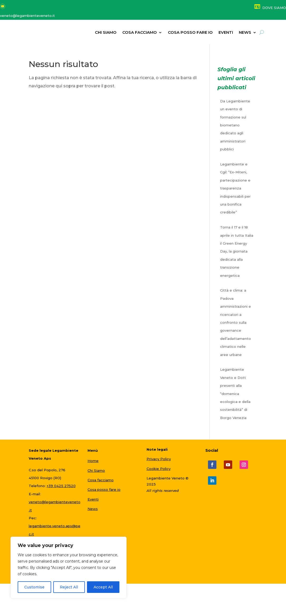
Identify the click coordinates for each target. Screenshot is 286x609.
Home (93, 463)
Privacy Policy (159, 461)
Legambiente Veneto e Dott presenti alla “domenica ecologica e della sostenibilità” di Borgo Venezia (235, 396)
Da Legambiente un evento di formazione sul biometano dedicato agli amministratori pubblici (235, 127)
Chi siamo (106, 33)
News (93, 511)
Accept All (103, 587)
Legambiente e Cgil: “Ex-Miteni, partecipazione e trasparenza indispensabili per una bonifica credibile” (235, 190)
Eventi (226, 33)
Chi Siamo (96, 473)
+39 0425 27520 (61, 488)
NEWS (245, 33)
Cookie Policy (159, 471)
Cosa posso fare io (190, 33)
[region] (69, 567)
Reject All (69, 587)
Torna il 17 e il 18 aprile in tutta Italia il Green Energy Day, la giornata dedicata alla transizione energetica (236, 253)
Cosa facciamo (139, 33)
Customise (34, 587)
